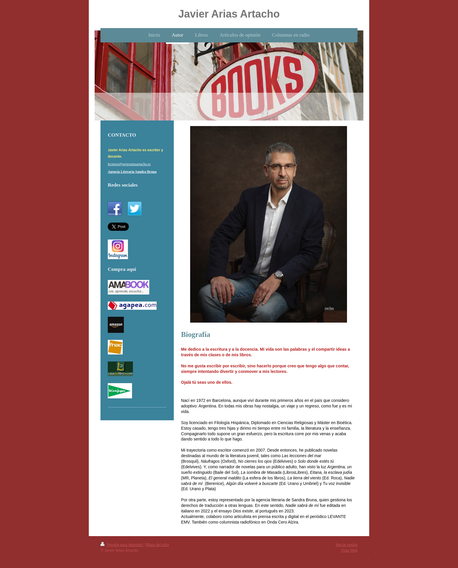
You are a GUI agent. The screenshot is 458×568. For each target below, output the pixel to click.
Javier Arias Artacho (229, 14)
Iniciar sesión (347, 545)
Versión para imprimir (122, 545)
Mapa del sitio (157, 545)
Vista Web (349, 550)
